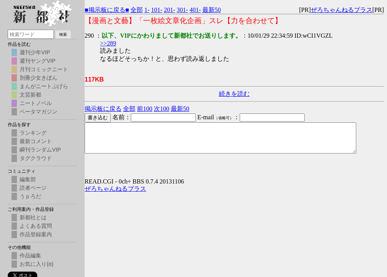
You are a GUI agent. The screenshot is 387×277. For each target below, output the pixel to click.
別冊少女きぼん (38, 78)
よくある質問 (36, 226)
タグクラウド (36, 158)
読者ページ (33, 188)
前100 (144, 108)
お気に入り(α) (36, 264)
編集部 (28, 179)
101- (156, 10)
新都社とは (33, 217)
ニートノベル (36, 103)
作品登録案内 (36, 234)
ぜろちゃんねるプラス (341, 10)
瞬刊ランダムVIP (40, 150)
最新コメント (36, 141)
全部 (136, 10)
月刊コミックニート (44, 69)
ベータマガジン (38, 111)
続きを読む (234, 93)
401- (195, 10)
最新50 (211, 10)
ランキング (33, 133)
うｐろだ (30, 196)
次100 (161, 108)
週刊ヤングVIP (37, 61)
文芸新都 (30, 95)
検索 (63, 34)
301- (182, 10)
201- (169, 10)
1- (146, 10)
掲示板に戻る (103, 108)
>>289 (108, 43)
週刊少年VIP (35, 52)
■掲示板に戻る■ (107, 10)
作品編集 (30, 255)
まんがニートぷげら (44, 86)
